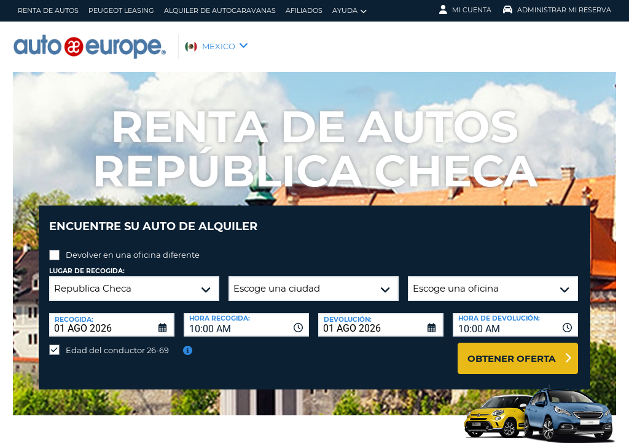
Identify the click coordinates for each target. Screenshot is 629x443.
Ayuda (349, 11)
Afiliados (304, 10)
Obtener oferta (511, 349)
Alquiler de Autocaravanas (220, 10)
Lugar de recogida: (87, 262)
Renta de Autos (48, 10)
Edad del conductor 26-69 (117, 341)
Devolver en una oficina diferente (133, 245)
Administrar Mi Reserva (557, 10)
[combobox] (246, 315)
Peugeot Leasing (121, 10)
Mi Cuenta (465, 10)
